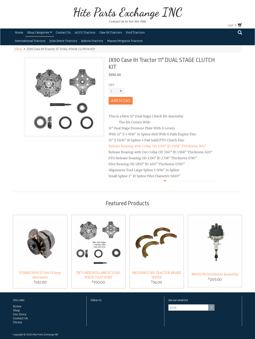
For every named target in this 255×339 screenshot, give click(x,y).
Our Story (19, 314)
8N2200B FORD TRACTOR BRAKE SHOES (156, 275)
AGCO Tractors (85, 32)
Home (19, 32)
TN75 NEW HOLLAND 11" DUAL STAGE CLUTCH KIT (98, 275)
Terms (17, 322)
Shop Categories (39, 32)
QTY (111, 85)
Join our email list (178, 300)
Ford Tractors (135, 32)
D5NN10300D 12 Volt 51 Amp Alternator (40, 275)
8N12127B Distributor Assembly (215, 274)
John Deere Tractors (63, 41)
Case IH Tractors (110, 32)
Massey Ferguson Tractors (125, 41)
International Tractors (30, 41)
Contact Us (63, 32)
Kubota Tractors (92, 41)
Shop (18, 49)
